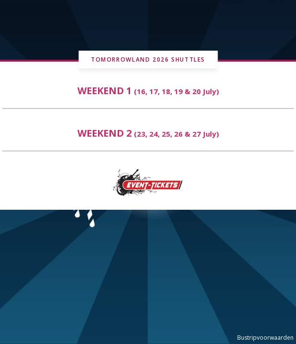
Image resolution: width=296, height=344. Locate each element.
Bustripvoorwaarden (265, 337)
